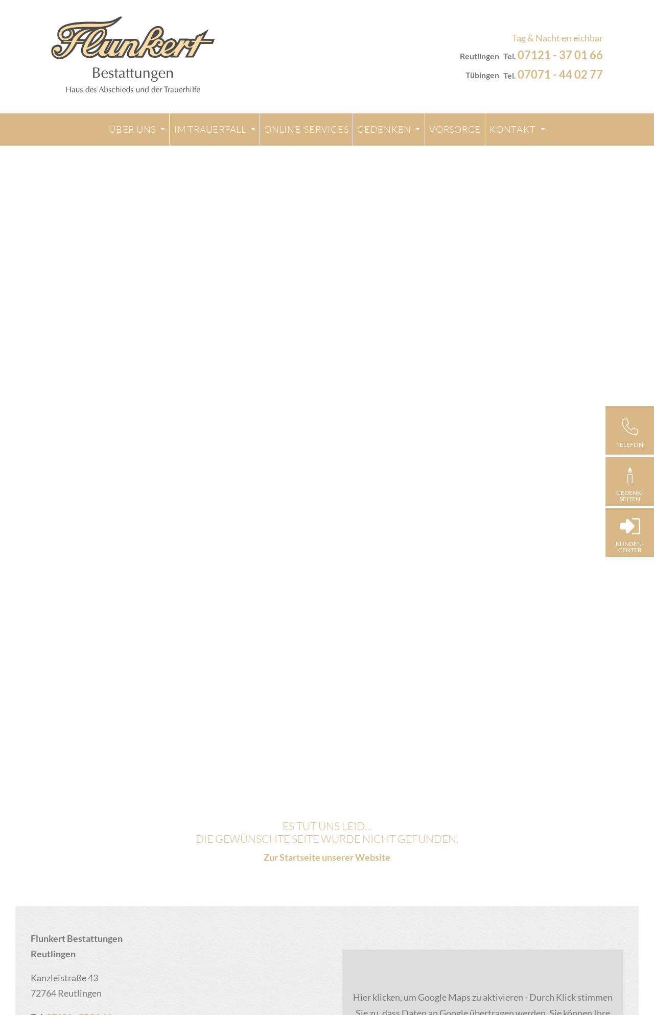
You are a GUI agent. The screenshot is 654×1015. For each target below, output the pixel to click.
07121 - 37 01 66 (560, 55)
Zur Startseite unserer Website (327, 857)
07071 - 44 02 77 (560, 74)
